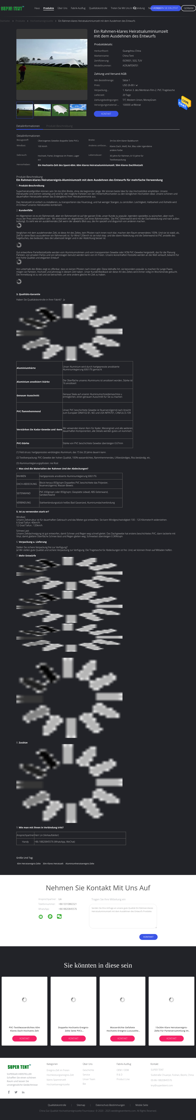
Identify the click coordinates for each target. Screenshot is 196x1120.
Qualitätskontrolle (98, 8)
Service (86, 1074)
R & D (119, 1074)
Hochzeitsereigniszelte (58, 1084)
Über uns (62, 8)
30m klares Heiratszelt (53, 863)
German (188, 8)
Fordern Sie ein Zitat (166, 8)
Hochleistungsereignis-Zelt (60, 1074)
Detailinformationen (28, 126)
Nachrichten (154, 8)
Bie (84, 1083)
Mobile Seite (141, 1105)
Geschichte (88, 1070)
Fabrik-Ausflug (78, 8)
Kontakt (106, 113)
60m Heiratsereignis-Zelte (29, 863)
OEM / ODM (123, 1070)
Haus (37, 8)
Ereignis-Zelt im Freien (58, 1070)
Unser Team (89, 1079)
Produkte (48, 8)
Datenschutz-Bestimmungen (110, 1105)
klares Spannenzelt (56, 1079)
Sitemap (81, 1105)
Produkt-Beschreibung (59, 126)
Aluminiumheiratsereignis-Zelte (79, 863)
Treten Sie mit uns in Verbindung (128, 8)
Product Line (123, 1079)
